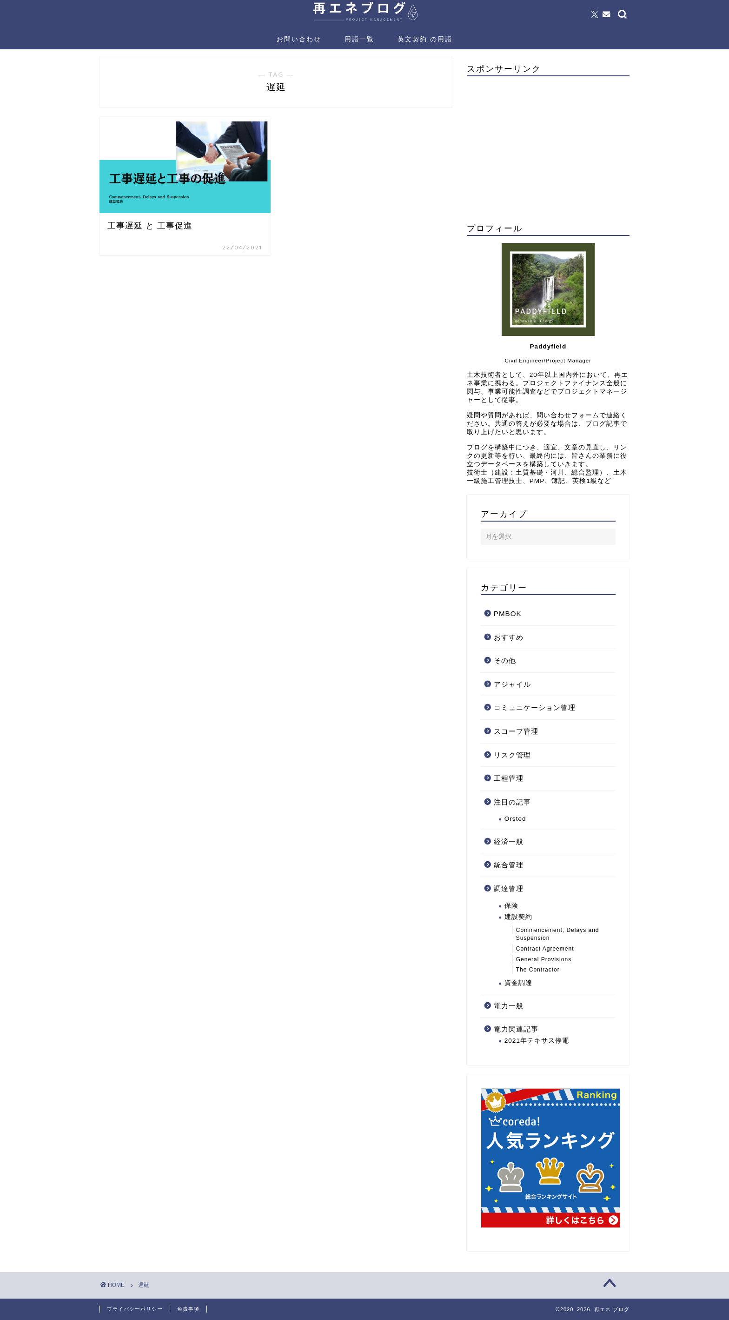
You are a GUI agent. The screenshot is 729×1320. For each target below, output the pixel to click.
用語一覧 (359, 39)
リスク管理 (512, 755)
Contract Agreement (545, 948)
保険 (511, 905)
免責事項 (188, 1309)
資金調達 (518, 982)
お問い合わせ (299, 39)
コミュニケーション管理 (535, 707)
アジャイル (512, 684)
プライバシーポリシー (135, 1309)
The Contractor (538, 969)
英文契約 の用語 (425, 39)
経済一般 (509, 841)
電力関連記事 (516, 1029)
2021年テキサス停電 (536, 1040)
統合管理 (509, 865)
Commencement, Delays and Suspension (557, 934)
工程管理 (509, 778)
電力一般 (509, 1006)
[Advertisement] (548, 148)
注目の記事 (512, 802)
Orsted (515, 818)
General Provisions (543, 959)
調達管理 (509, 888)
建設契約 (518, 916)
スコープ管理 (516, 731)
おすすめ (509, 637)
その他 (505, 660)
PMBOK (508, 613)
